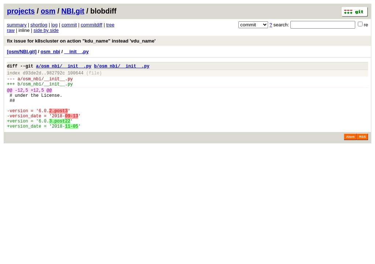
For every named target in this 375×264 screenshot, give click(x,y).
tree (110, 24)
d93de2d (32, 75)
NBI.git (73, 11)
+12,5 (37, 95)
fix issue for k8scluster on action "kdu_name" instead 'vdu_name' (81, 41)
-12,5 (21, 95)
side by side (46, 30)
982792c (56, 75)
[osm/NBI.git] (22, 51)
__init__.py (76, 51)
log (54, 24)
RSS (362, 150)
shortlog (38, 24)
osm (48, 11)
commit (69, 24)
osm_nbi (50, 51)
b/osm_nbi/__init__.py (121, 67)
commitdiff (91, 24)
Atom (350, 150)
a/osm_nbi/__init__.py (63, 67)
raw (11, 30)
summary (16, 24)
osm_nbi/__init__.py (48, 82)
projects (21, 11)
